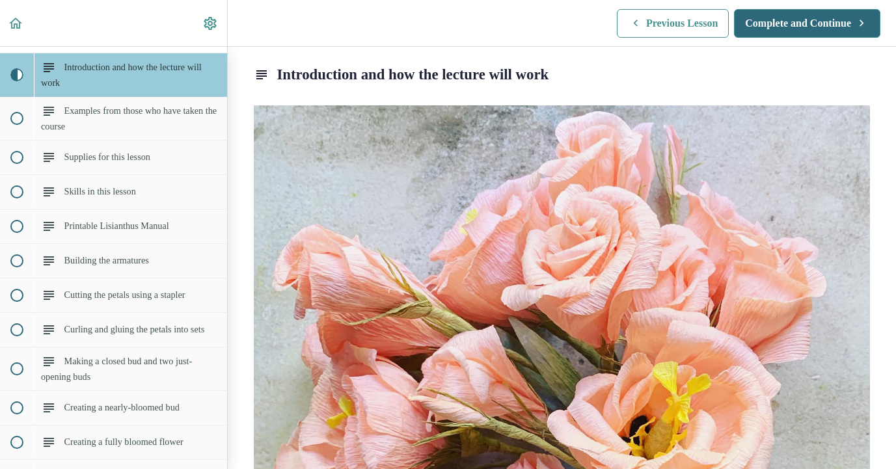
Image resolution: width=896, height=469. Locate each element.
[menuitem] (211, 23)
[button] (16, 23)
